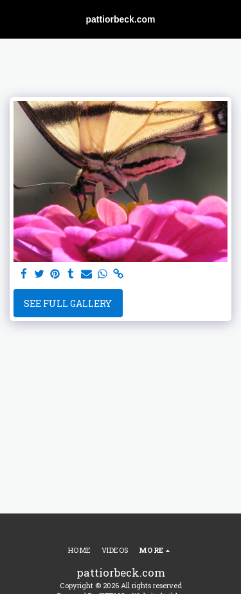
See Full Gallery (68, 303)
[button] (14, 19)
